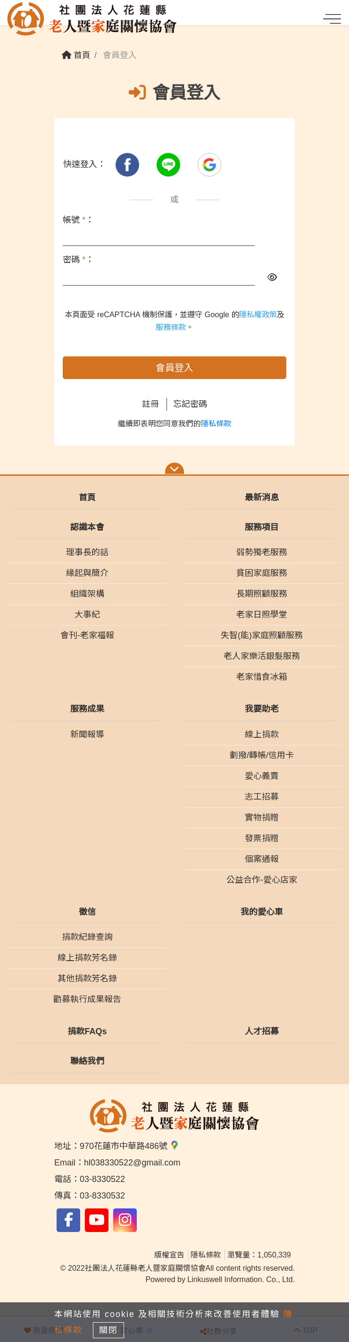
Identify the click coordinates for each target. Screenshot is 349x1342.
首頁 (76, 55)
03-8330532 (102, 1195)
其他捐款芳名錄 (87, 978)
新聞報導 (87, 734)
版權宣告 (169, 1255)
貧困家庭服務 (261, 573)
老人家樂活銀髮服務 (262, 656)
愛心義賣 (262, 776)
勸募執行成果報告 (87, 999)
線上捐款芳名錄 (87, 957)
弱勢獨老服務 (261, 552)
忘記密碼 (190, 404)
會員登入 (174, 368)
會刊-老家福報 (87, 635)
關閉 (108, 1330)
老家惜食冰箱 (261, 677)
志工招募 (262, 797)
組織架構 (87, 594)
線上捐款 (262, 734)
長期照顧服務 (261, 594)
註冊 (150, 404)
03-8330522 (102, 1179)
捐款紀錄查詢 (87, 937)
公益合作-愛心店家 (261, 880)
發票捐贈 (262, 838)
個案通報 (262, 859)
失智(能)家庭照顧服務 (262, 635)
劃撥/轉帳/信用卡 (262, 755)
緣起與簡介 (87, 573)
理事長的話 (87, 552)
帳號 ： (78, 220)
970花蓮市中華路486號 (129, 1146)
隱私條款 (216, 424)
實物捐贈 (262, 817)
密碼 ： (78, 259)
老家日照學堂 (261, 614)
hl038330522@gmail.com (132, 1162)
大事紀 (87, 614)
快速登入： (84, 164)
